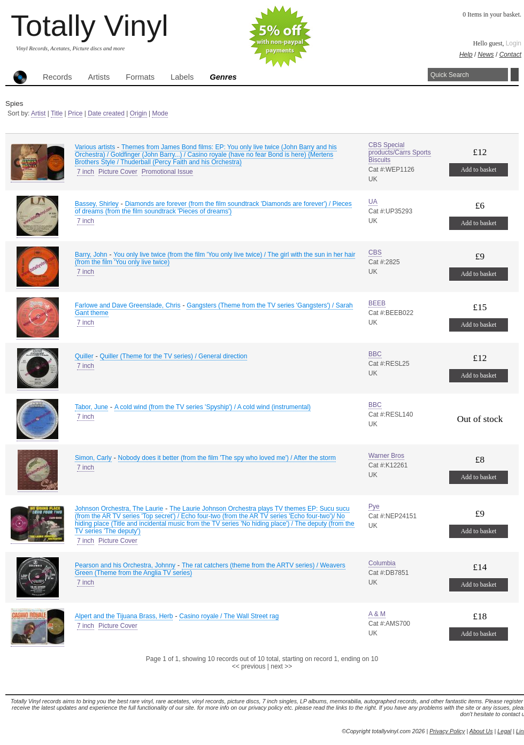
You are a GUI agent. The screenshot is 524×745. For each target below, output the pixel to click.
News (486, 54)
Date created (106, 113)
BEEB (377, 303)
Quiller (84, 356)
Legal (504, 731)
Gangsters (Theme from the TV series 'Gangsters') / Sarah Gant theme (214, 309)
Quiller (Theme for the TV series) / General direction (174, 356)
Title (57, 113)
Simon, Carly (93, 458)
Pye (374, 506)
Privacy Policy (447, 731)
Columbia (382, 563)
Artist (38, 113)
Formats (140, 77)
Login (513, 43)
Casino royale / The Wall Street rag (229, 616)
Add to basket (479, 169)
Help (466, 54)
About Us (481, 731)
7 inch (85, 171)
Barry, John (91, 254)
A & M (377, 614)
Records (57, 77)
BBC (375, 354)
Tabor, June (91, 407)
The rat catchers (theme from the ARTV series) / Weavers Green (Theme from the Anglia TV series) (210, 569)
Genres (223, 77)
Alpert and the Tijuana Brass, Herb (124, 616)
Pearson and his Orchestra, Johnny (125, 565)
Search (515, 74)
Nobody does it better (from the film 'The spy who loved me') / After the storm (227, 458)
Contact (510, 54)
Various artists (95, 147)
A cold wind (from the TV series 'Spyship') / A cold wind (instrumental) (212, 407)
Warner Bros (386, 455)
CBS (375, 252)
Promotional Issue (167, 171)
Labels (182, 77)
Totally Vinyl (89, 25)
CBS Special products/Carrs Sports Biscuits (399, 152)
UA (372, 201)
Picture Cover (117, 171)
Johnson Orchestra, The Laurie (119, 508)
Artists (99, 77)
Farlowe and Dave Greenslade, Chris (127, 305)
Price (75, 113)
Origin (138, 113)
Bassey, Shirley (97, 204)
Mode (160, 113)
